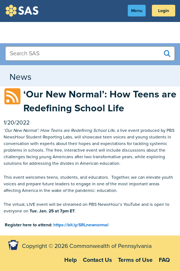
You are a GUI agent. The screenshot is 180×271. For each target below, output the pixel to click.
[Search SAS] (167, 54)
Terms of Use (135, 260)
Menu (136, 10)
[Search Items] (90, 53)
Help (70, 260)
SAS (23, 11)
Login (163, 10)
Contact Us (97, 260)
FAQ (164, 260)
